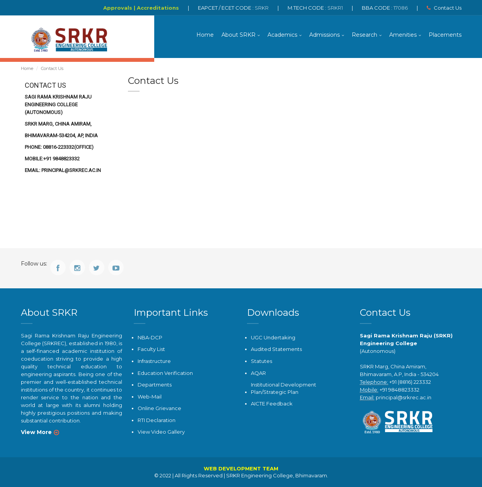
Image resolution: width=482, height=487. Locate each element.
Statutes (261, 361)
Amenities (403, 34)
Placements (445, 34)
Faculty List (151, 349)
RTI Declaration (156, 420)
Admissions (324, 34)
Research (364, 34)
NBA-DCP (150, 337)
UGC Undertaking (273, 337)
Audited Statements (276, 349)
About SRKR (238, 34)
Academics (282, 34)
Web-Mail (150, 396)
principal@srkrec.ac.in (403, 397)
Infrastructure (154, 361)
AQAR (258, 373)
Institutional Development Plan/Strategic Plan (283, 388)
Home (205, 34)
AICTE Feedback (272, 403)
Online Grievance (159, 408)
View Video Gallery (161, 432)
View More (36, 432)
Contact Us (444, 8)
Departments (155, 384)
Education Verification (165, 373)
